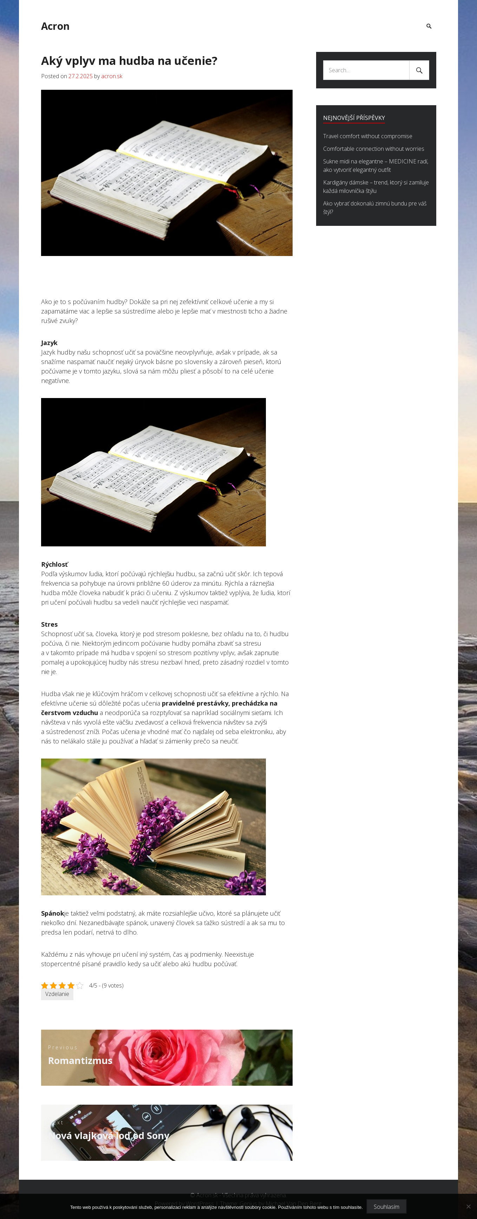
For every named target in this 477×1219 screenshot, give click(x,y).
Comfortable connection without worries (373, 149)
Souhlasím (386, 1207)
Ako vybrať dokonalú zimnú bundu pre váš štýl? (374, 208)
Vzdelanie (57, 993)
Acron (55, 26)
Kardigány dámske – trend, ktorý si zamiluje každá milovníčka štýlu (376, 187)
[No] (468, 1206)
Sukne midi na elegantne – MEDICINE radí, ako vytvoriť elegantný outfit (375, 165)
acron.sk (112, 76)
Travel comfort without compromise (367, 136)
